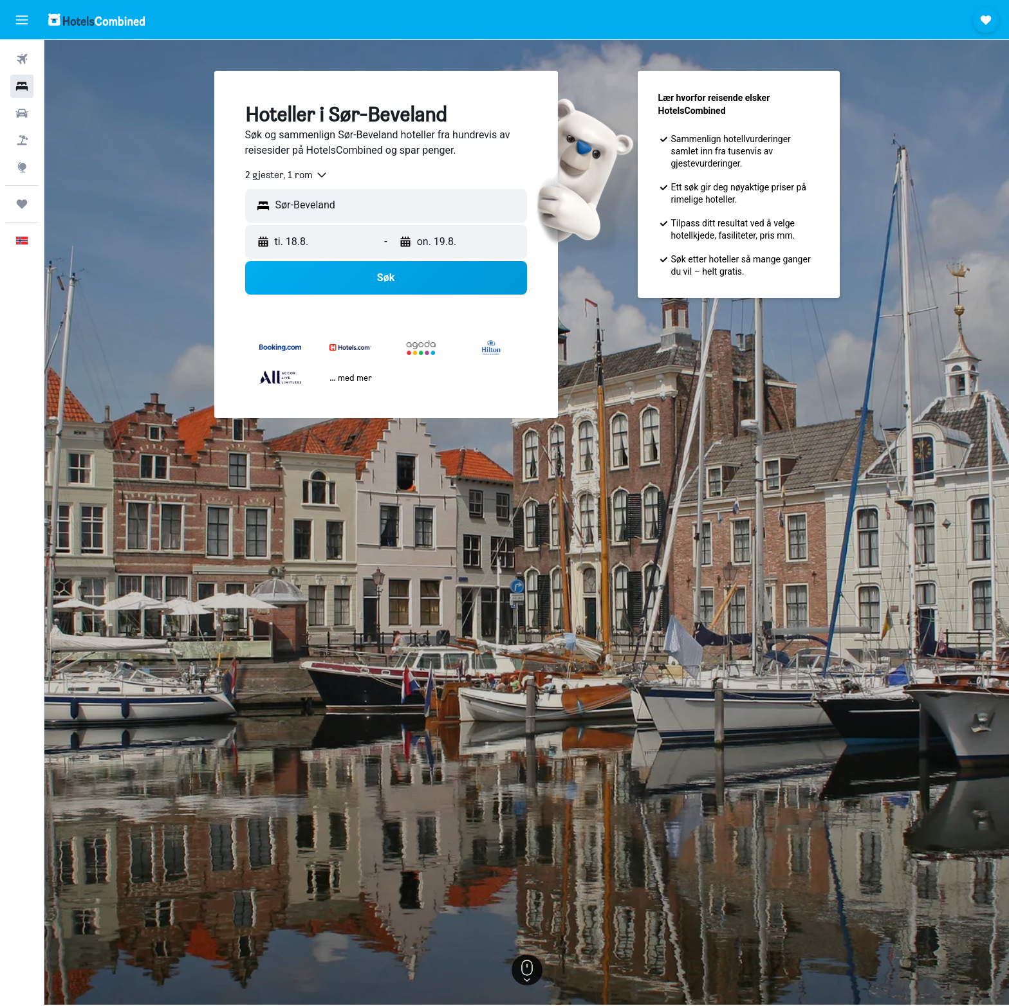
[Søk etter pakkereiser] (22, 140)
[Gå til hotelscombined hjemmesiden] (96, 20)
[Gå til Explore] (22, 167)
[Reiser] (22, 204)
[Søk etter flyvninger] (22, 59)
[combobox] (286, 175)
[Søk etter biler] (22, 113)
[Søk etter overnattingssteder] (22, 86)
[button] (22, 20)
